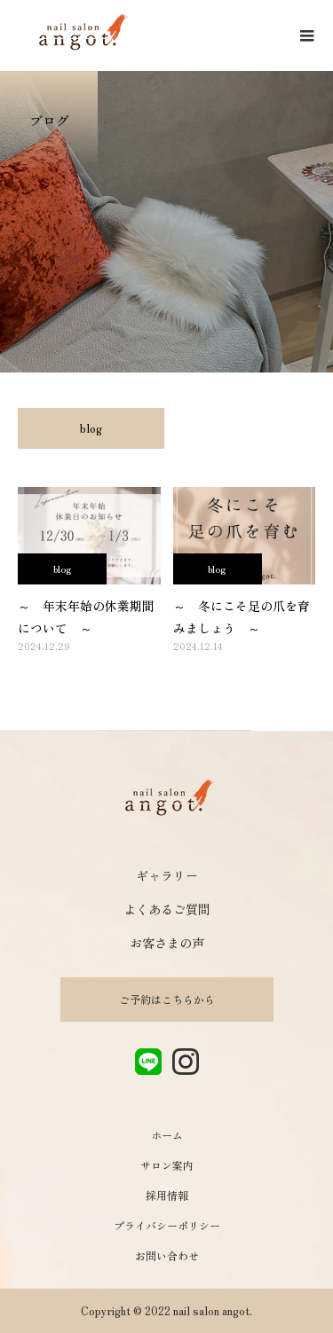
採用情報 (167, 1195)
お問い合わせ (167, 1255)
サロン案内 (167, 1164)
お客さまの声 (167, 943)
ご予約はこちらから (167, 999)
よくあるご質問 (166, 909)
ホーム (167, 1134)
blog (91, 427)
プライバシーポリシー (167, 1225)
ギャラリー (167, 875)
